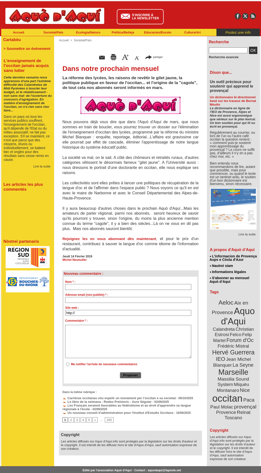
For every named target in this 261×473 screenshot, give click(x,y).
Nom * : (70, 282)
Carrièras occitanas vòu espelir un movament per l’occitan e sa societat (114, 398)
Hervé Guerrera (233, 343)
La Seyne (242, 355)
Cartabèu (11, 39)
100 (108, 418)
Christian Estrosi (227, 326)
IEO (221, 349)
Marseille (225, 362)
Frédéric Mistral (238, 337)
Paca (248, 382)
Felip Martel (226, 332)
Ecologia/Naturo (88, 32)
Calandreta (245, 320)
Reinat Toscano (237, 397)
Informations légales (228, 271)
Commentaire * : (76, 320)
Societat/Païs (53, 32)
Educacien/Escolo (157, 32)
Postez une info (238, 32)
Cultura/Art (192, 32)
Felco (249, 326)
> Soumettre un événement (25, 48)
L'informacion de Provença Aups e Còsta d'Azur (233, 258)
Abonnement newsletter (23, 465)
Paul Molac (222, 389)
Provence (226, 394)
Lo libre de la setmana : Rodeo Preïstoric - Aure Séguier (103, 401)
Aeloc (226, 301)
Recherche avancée (222, 57)
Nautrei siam (221, 265)
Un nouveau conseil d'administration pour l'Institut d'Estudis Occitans (113, 411)
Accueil (18, 32)
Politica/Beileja (123, 32)
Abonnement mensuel (66, 465)
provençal (244, 389)
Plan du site (109, 465)
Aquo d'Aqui (232, 314)
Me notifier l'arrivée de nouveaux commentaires (104, 364)
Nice (244, 373)
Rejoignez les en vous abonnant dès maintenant (109, 239)
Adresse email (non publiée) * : (86, 295)
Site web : (72, 307)
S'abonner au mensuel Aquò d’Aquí (229, 279)
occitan (228, 381)
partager (154, 57)
